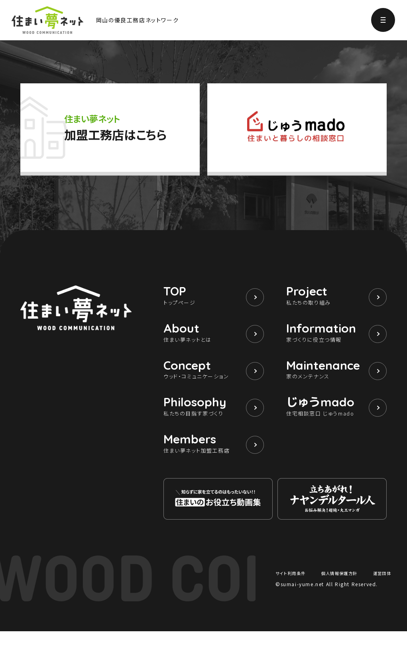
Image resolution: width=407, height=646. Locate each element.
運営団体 (380, 587)
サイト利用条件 (293, 587)
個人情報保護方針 (340, 587)
